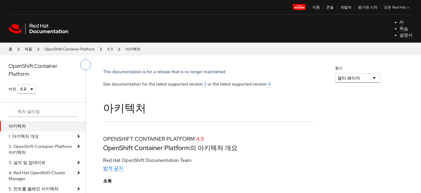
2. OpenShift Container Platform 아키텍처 (40, 149)
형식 (339, 68)
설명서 (406, 35)
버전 (12, 89)
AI (402, 22)
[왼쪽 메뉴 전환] (85, 65)
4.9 (110, 49)
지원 (316, 7)
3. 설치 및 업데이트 (27, 162)
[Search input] (43, 112)
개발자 (345, 7)
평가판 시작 (368, 7)
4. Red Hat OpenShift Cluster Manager (37, 175)
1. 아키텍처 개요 (24, 136)
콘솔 (330, 7)
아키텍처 (17, 126)
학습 (404, 28)
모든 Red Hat (397, 7)
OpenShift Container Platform (70, 49)
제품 (28, 49)
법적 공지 (113, 168)
